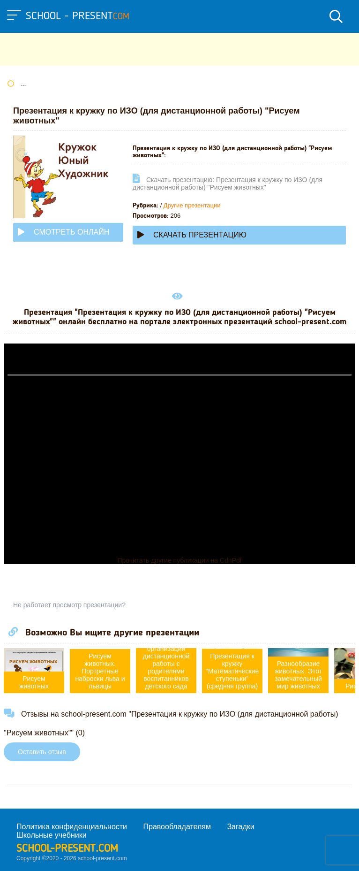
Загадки (240, 827)
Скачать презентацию (192, 235)
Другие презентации (192, 205)
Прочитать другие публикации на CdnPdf (179, 560)
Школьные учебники (51, 835)
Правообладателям (177, 827)
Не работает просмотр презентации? (69, 605)
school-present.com (67, 849)
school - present (77, 16)
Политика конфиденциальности (71, 827)
